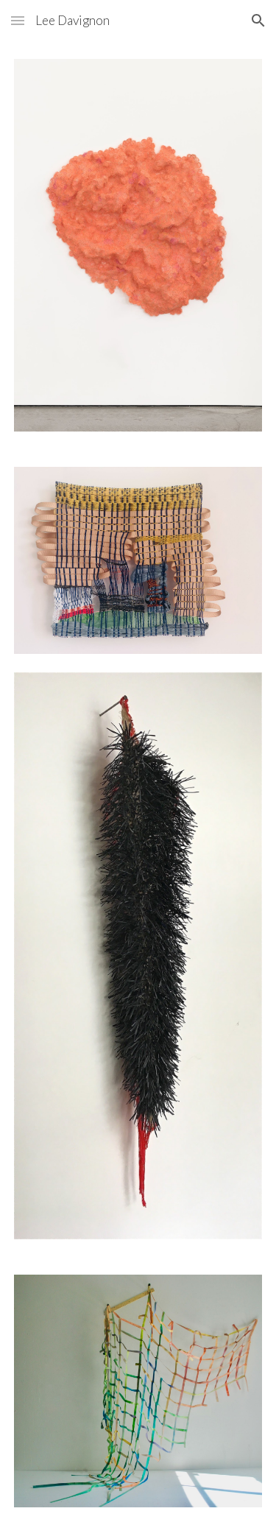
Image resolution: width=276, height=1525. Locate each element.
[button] (17, 20)
